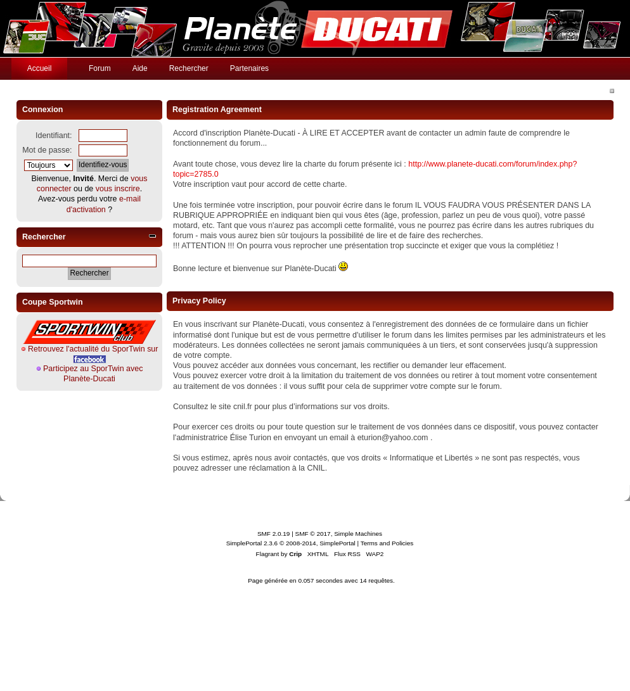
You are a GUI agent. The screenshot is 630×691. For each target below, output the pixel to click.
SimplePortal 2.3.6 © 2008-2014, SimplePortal (291, 543)
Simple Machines (358, 533)
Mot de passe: (47, 150)
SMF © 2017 (313, 533)
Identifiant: (53, 135)
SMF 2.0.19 (273, 533)
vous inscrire (118, 188)
